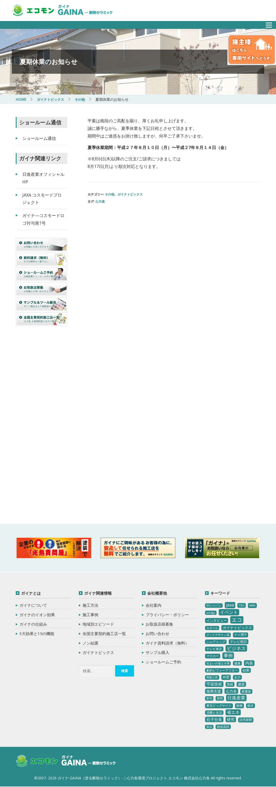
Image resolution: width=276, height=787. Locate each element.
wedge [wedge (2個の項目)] (210, 613)
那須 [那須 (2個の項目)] (209, 727)
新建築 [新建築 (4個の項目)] (246, 691)
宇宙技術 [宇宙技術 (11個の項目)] (214, 683)
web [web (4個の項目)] (252, 605)
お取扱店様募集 (159, 624)
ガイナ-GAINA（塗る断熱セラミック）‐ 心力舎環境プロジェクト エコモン (68, 761)
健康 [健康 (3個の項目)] (237, 663)
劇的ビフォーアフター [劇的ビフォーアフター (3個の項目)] (222, 670)
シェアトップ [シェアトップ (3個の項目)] (215, 642)
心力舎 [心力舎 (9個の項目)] (231, 691)
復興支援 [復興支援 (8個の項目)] (213, 691)
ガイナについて (33, 605)
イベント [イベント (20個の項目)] (229, 612)
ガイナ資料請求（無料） (167, 643)
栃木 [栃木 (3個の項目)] (250, 705)
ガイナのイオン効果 (37, 614)
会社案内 (153, 605)
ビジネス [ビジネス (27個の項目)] (236, 648)
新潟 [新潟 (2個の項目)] (209, 698)
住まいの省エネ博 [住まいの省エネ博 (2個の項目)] (217, 663)
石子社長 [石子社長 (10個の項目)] (214, 719)
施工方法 (90, 605)
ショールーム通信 (39, 138)
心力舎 (100, 201)
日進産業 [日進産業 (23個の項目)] (236, 698)
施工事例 (90, 614)
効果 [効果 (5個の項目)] (246, 670)
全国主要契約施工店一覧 (104, 633)
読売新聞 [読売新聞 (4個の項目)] (245, 719)
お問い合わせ (157, 633)
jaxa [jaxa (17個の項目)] (230, 605)
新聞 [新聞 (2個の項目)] (220, 698)
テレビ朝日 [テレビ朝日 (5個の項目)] (238, 641)
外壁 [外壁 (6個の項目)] (226, 677)
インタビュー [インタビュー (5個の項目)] (216, 620)
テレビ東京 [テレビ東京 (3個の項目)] (214, 649)
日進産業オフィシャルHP (43, 178)
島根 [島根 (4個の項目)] (230, 684)
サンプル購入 (157, 652)
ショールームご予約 (163, 661)
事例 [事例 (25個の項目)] (228, 655)
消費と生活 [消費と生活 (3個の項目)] (214, 713)
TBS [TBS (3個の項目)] (241, 605)
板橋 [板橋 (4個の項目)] (239, 705)
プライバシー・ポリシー (167, 614)
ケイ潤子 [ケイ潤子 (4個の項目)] (240, 634)
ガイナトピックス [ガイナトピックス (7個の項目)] (237, 627)
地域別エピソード (98, 624)
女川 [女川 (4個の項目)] (237, 677)
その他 (109, 194)
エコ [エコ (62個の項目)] (237, 619)
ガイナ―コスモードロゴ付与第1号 (43, 219)
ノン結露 (90, 643)
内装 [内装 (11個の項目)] (249, 662)
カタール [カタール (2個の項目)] (212, 628)
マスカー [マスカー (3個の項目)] (212, 656)
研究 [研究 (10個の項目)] (231, 719)
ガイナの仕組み (33, 624)
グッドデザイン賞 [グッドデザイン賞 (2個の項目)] (217, 635)
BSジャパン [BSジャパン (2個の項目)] (213, 605)
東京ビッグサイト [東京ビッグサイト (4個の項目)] (219, 705)
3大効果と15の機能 (36, 633)
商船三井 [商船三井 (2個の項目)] (212, 677)
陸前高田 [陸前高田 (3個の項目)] (223, 727)
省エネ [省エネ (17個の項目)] (233, 712)
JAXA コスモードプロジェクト (42, 198)
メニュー (266, 23)
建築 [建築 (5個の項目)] (241, 684)
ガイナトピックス (130, 194)
